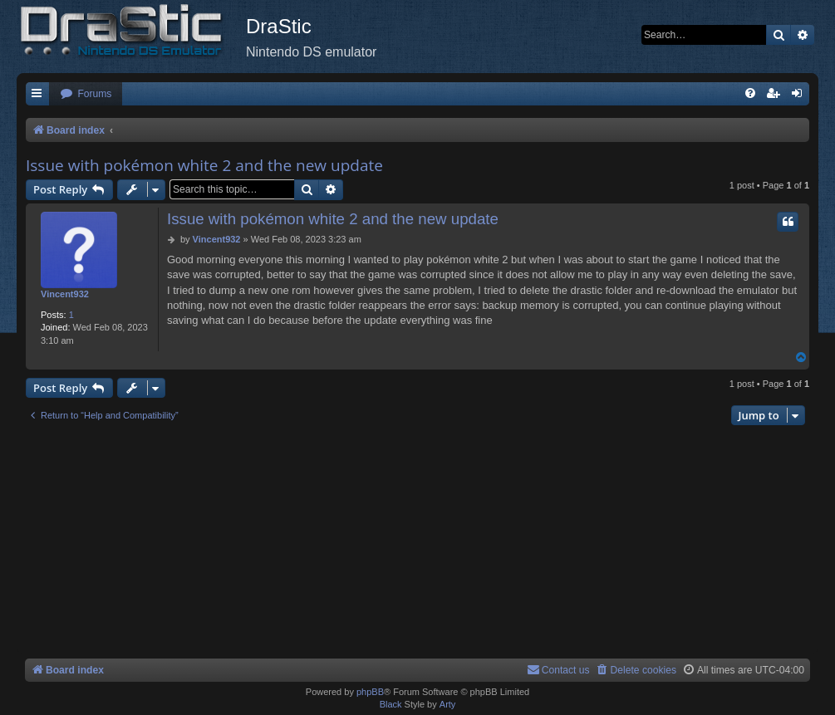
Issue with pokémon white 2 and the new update (204, 165)
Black (391, 704)
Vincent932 (65, 294)
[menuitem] (85, 94)
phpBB (370, 692)
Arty (448, 704)
